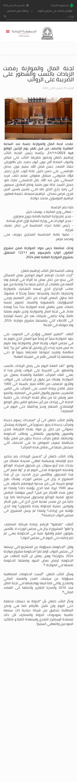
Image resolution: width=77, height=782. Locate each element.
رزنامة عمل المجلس (18, 11)
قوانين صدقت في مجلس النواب (54, 11)
